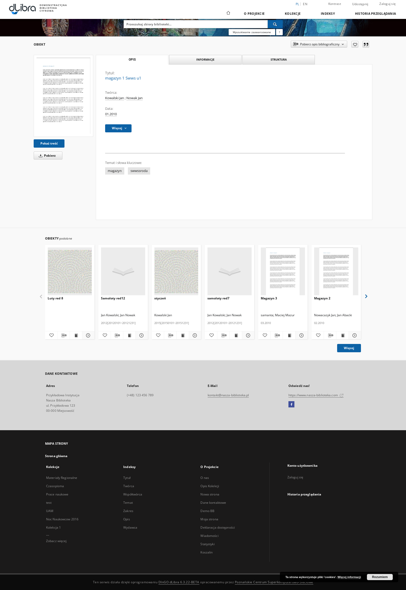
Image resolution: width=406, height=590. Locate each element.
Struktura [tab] (279, 59)
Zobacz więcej (56, 541)
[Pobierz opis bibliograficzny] (63, 335)
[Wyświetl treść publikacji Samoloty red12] (129, 335)
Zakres (128, 511)
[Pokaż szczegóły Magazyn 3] (301, 335)
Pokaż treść (49, 143)
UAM (49, 511)
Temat (128, 502)
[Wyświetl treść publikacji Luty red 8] (76, 335)
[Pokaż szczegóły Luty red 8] (88, 335)
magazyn (115, 171)
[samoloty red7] (229, 272)
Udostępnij (360, 4)
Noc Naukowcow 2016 (62, 519)
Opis (126, 519)
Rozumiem (380, 577)
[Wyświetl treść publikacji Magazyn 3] (289, 335)
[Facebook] (291, 404)
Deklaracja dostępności (217, 527)
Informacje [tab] (205, 59)
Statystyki (207, 544)
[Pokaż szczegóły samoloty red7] (247, 335)
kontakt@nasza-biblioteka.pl (228, 395)
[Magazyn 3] (283, 272)
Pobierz (46, 156)
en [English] (305, 4)
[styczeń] (176, 272)
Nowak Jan (134, 98)
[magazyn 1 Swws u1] (63, 96)
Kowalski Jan (114, 98)
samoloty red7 (218, 298)
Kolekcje (293, 13)
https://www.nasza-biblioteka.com (316, 395)
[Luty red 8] (70, 272)
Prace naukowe (57, 494)
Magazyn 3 (269, 298)
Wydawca (130, 527)
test (49, 502)
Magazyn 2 (322, 298)
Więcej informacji (349, 577)
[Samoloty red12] (123, 272)
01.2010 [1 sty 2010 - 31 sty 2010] (111, 114)
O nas (204, 478)
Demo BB (207, 511)
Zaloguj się (387, 4)
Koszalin (206, 552)
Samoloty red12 (113, 298)
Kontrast (334, 4)
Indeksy (328, 13)
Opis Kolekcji (209, 486)
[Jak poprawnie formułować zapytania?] (279, 32)
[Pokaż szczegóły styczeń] (194, 335)
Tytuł (126, 478)
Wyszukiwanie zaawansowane (252, 32)
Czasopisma (55, 486)
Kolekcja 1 (53, 527)
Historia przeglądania (375, 13)
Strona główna (56, 456)
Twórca (128, 486)
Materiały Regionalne (61, 478)
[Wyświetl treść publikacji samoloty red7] (236, 335)
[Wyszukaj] (275, 24)
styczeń (160, 298)
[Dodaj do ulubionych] (354, 44)
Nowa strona (209, 494)
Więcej (349, 348)
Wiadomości (209, 536)
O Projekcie (254, 13)
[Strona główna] (228, 13)
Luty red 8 (55, 298)
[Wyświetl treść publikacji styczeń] (183, 335)
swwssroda (139, 171)
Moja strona (209, 519)
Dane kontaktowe (213, 502)
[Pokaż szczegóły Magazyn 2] (354, 335)
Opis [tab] (132, 59)
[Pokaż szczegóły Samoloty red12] (141, 335)
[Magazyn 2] (336, 272)
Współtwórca (132, 494)
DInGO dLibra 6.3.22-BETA (178, 582)
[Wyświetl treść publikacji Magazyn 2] (342, 335)
